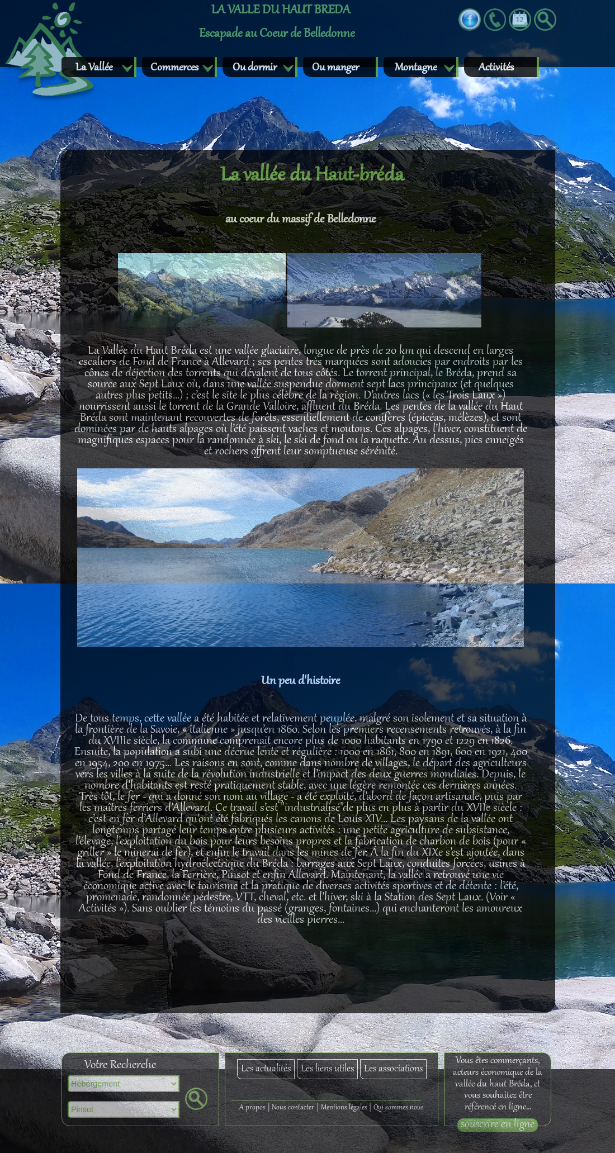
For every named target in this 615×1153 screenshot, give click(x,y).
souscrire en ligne (497, 1125)
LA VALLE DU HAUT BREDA (280, 10)
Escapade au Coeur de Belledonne (276, 34)
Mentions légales (344, 1107)
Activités (496, 68)
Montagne (416, 68)
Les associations (393, 1069)
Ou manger (335, 68)
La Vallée (93, 68)
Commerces (174, 68)
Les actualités (266, 1069)
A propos (252, 1107)
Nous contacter (293, 1107)
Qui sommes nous (398, 1107)
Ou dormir (255, 68)
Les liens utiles (327, 1069)
